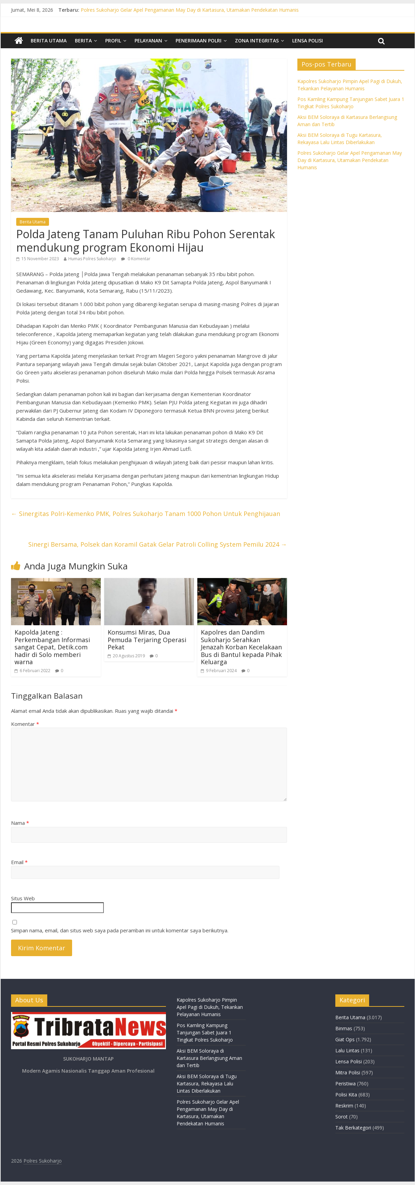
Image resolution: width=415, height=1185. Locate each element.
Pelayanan (148, 40)
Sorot (341, 1116)
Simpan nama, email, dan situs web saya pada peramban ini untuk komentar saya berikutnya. (119, 930)
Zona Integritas (257, 40)
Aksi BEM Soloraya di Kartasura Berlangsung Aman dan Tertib (209, 1057)
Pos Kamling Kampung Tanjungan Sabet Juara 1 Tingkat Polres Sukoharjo (205, 1032)
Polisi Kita (346, 1094)
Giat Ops (345, 1039)
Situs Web (23, 898)
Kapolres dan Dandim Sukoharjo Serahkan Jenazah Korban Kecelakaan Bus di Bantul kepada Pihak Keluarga (241, 647)
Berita (83, 40)
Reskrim (344, 1105)
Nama (20, 822)
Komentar (25, 723)
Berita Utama (49, 40)
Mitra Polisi (347, 1072)
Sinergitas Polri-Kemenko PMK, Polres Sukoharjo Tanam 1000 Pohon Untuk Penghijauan (145, 513)
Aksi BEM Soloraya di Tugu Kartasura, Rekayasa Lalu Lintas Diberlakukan (207, 1083)
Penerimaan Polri (198, 40)
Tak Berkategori (353, 1127)
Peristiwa (345, 1083)
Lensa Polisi (307, 40)
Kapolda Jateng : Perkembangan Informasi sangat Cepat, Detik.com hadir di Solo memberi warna (52, 647)
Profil (113, 40)
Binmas (343, 1028)
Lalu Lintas (347, 1050)
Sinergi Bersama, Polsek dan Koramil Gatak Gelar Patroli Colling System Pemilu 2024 (157, 544)
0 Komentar (135, 259)
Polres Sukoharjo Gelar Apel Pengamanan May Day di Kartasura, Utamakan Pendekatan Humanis (190, 10)
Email (19, 862)
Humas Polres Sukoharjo (92, 259)
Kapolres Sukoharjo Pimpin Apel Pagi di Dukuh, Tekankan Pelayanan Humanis (210, 1006)
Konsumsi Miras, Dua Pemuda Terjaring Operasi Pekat (147, 639)
